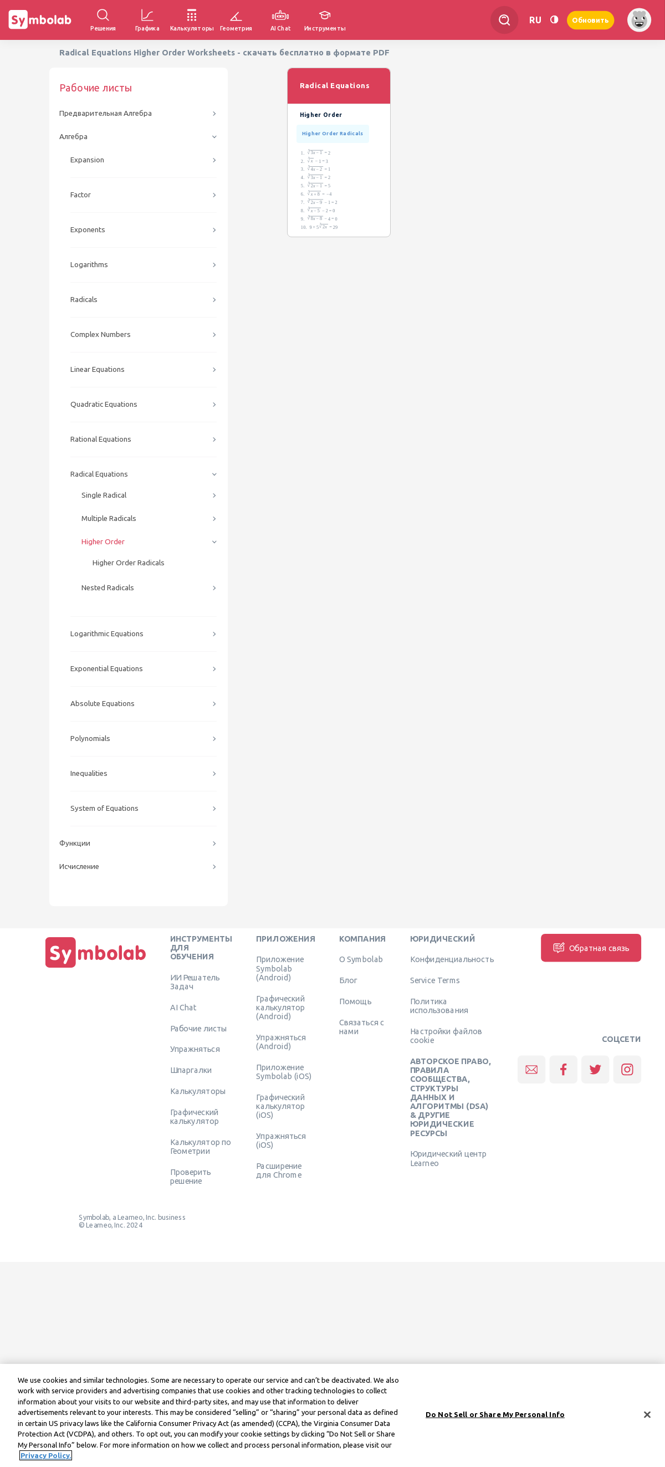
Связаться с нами (362, 1026)
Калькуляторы (198, 1090)
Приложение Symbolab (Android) (280, 968)
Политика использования (439, 1005)
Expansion (87, 160)
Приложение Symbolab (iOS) (283, 1071)
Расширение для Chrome (278, 1170)
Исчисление (79, 866)
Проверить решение (190, 1176)
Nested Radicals (107, 588)
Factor (80, 195)
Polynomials (90, 738)
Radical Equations (99, 474)
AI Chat (183, 1007)
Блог (348, 980)
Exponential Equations (106, 669)
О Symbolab (361, 959)
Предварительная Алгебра (105, 113)
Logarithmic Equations (107, 634)
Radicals (84, 299)
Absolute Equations (102, 703)
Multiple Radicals (108, 518)
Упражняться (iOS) (281, 1140)
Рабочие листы (199, 1028)
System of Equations (104, 808)
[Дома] (95, 967)
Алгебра (73, 136)
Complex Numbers (100, 334)
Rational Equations (100, 439)
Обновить (591, 20)
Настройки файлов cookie (446, 1035)
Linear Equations (97, 369)
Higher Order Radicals (129, 563)
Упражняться (195, 1049)
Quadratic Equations (103, 404)
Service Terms (435, 980)
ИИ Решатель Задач (195, 981)
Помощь (355, 1000)
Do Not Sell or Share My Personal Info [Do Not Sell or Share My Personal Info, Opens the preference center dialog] (495, 1421)
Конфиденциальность (452, 959)
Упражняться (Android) (281, 1041)
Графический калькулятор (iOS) (280, 1106)
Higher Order (103, 542)
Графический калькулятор (194, 1116)
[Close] (647, 1421)
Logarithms (89, 264)
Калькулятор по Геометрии (201, 1146)
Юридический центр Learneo (448, 1158)
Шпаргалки (191, 1070)
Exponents (87, 230)
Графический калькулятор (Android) (280, 1007)
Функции (74, 843)
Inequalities (89, 773)
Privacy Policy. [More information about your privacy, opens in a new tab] (46, 1462)
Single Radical (103, 495)
